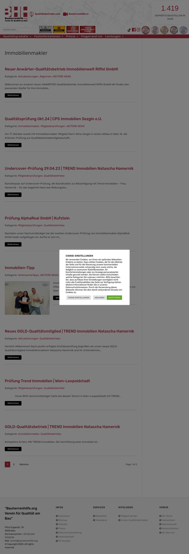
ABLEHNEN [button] (99, 298)
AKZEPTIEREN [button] (114, 298)
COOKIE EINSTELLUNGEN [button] (78, 298)
